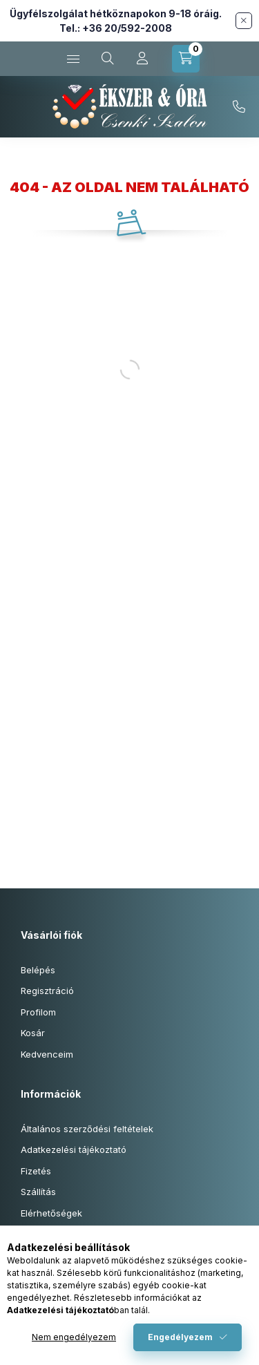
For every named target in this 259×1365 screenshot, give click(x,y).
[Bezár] (244, 20)
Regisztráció (47, 990)
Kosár (33, 1032)
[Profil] (142, 59)
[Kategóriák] (73, 59)
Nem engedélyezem (74, 1337)
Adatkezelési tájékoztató (73, 1149)
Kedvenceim (47, 1054)
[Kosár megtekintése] (186, 59)
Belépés (38, 969)
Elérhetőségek (51, 1213)
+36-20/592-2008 (239, 107)
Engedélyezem (180, 1337)
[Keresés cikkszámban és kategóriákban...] (108, 59)
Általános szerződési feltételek (87, 1128)
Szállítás (38, 1191)
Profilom (38, 1012)
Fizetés (36, 1170)
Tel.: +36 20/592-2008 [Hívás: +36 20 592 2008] (115, 28)
